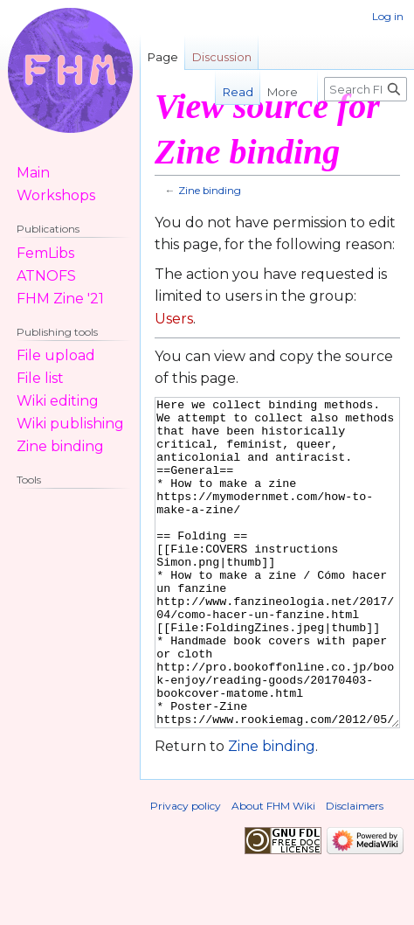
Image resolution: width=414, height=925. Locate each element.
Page (163, 57)
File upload (56, 355)
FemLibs (45, 253)
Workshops (56, 195)
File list (40, 378)
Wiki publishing (70, 423)
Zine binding (209, 190)
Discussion (222, 57)
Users (174, 318)
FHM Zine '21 (60, 298)
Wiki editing (58, 401)
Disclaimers (354, 871)
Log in (388, 16)
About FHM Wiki (273, 871)
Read (228, 92)
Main (33, 172)
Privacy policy (185, 871)
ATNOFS (46, 276)
